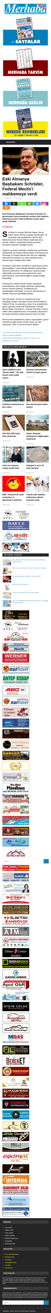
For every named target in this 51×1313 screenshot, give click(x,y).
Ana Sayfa (8, 1227)
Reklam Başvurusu (11, 1238)
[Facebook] (6, 204)
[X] (14, 204)
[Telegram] (37, 204)
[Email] (29, 204)
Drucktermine (9, 1257)
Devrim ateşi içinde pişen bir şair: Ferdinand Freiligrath (29, 568)
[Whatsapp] (21, 204)
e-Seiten (8, 1265)
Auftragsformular (11, 1262)
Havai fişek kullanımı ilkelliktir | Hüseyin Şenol (26, 576)
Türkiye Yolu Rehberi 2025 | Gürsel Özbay (25, 592)
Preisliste (8, 1260)
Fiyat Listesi (9, 1233)
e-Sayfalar (8, 1241)
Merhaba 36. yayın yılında (20, 584)
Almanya (18, 198)
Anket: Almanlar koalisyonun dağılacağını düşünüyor (37, 436)
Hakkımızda (9, 1230)
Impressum (9, 1268)
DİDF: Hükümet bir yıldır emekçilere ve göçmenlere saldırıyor (13, 497)
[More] (6, 208)
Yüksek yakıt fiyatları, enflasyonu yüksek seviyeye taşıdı (35, 497)
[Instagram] (44, 204)
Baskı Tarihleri (10, 1235)
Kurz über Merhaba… (12, 1254)
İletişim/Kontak (10, 1244)
